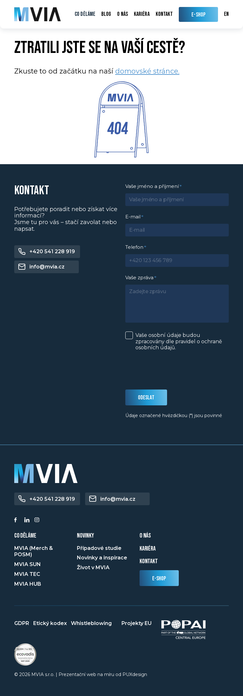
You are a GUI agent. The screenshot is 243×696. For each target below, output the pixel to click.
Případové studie (99, 548)
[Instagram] (37, 520)
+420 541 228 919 (52, 251)
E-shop (159, 578)
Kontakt (164, 14)
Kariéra (142, 14)
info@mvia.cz (47, 267)
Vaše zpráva (139, 277)
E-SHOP (198, 14)
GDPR (21, 623)
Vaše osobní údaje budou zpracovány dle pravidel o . (178, 341)
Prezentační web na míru (86, 674)
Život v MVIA (93, 567)
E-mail (132, 217)
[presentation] (173, 370)
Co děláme (85, 14)
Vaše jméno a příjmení (152, 186)
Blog (106, 14)
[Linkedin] (27, 520)
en (226, 14)
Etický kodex (50, 623)
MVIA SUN (27, 564)
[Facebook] (17, 520)
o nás (145, 535)
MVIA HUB (27, 584)
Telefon (134, 247)
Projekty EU (137, 623)
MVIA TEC (27, 574)
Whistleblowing (91, 623)
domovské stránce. (147, 71)
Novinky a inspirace (102, 558)
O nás (122, 14)
